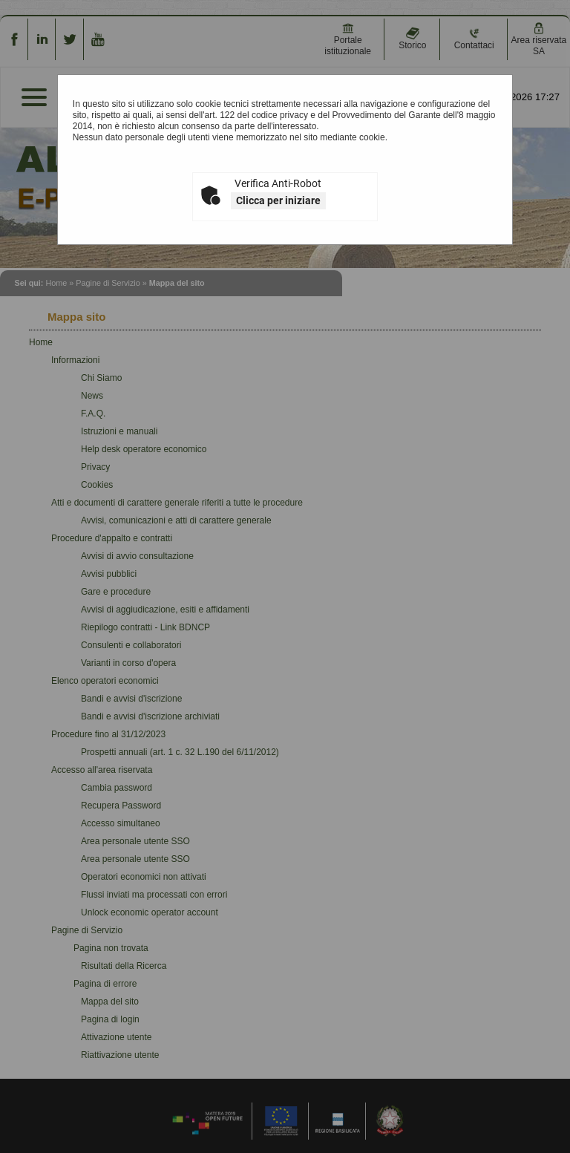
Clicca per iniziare (278, 200)
